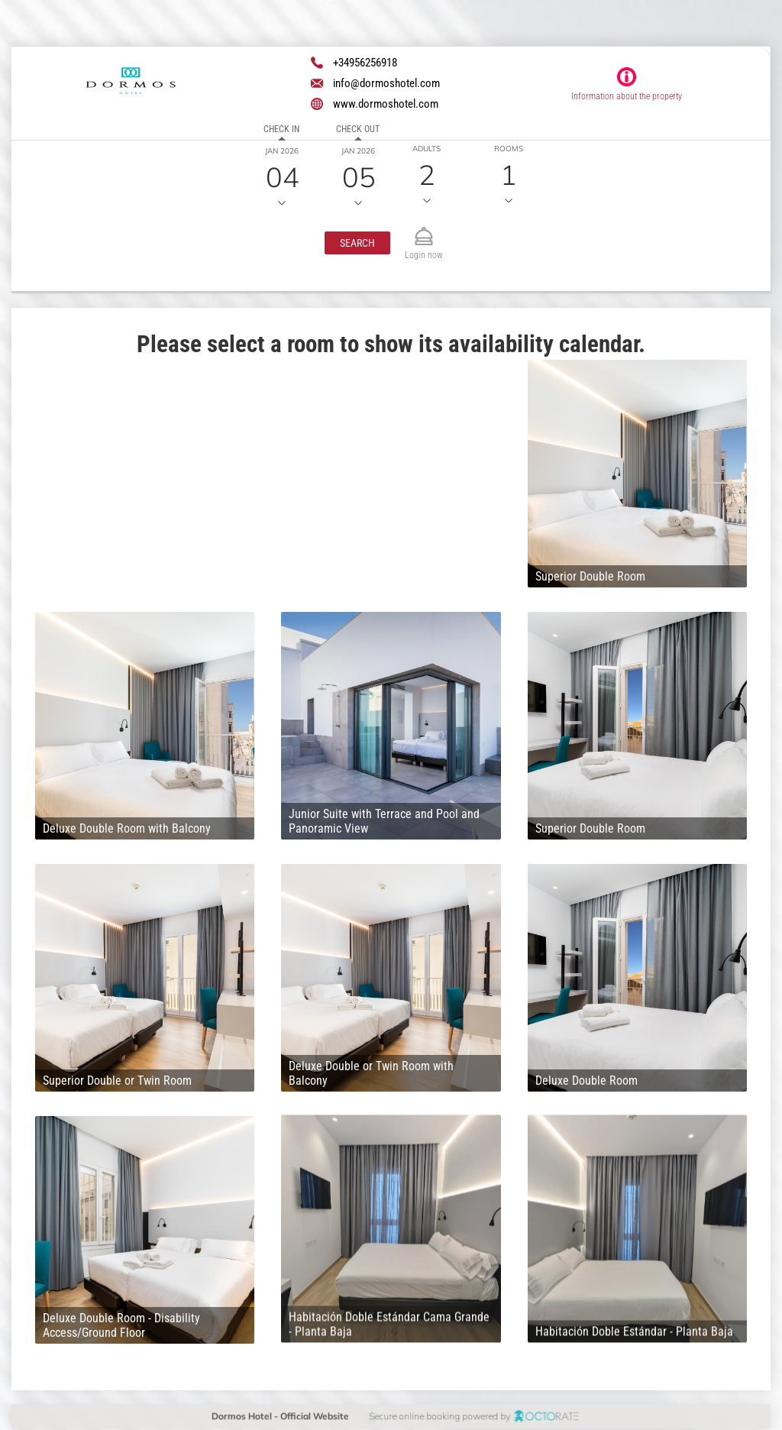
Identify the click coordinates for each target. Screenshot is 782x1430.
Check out (358, 129)
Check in (281, 129)
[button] (357, 242)
